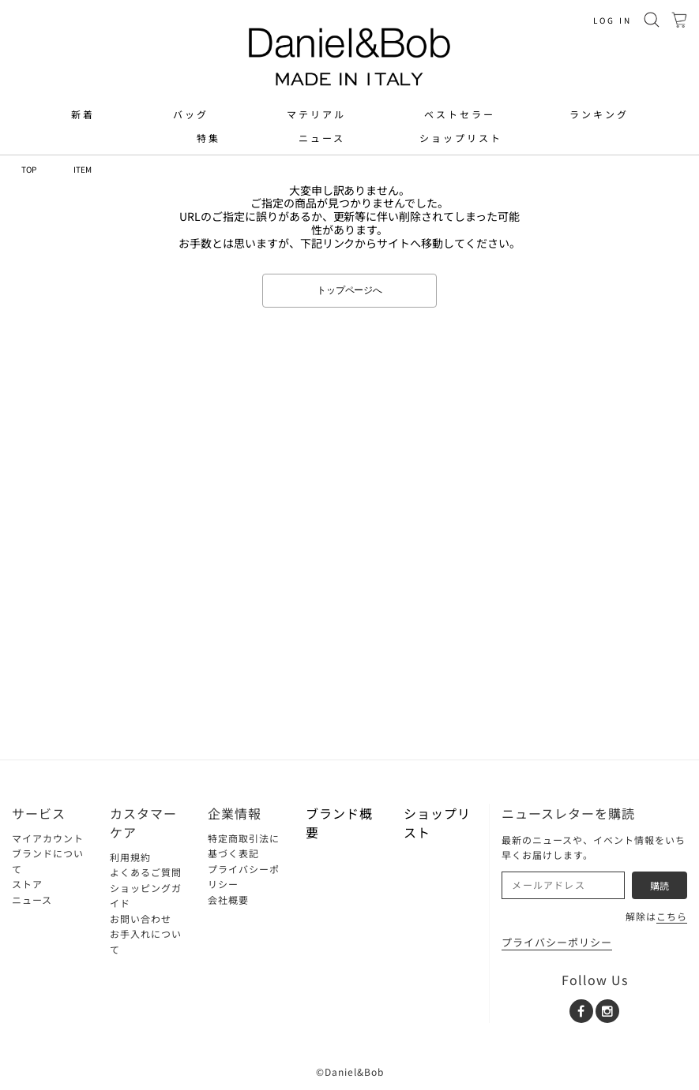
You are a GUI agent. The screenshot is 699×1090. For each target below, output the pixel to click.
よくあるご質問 (146, 872)
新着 (83, 114)
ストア (27, 883)
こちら (671, 916)
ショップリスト (460, 138)
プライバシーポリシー (557, 942)
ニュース (322, 138)
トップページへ (350, 290)
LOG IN (612, 20)
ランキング (599, 114)
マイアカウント (48, 838)
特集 (208, 138)
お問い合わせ (140, 918)
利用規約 (130, 857)
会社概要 (228, 899)
